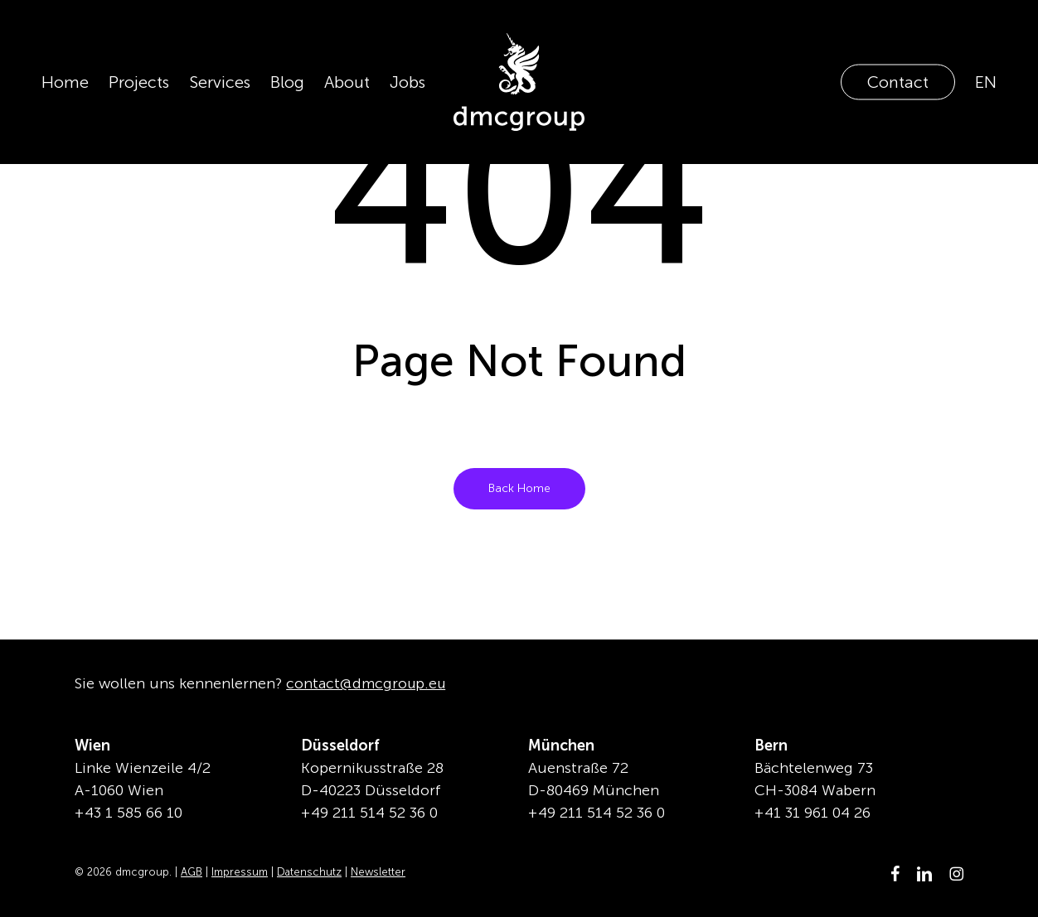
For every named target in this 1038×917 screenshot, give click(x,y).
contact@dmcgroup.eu (367, 683)
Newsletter (378, 872)
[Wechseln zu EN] (986, 82)
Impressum (239, 872)
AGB (191, 872)
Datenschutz (309, 872)
